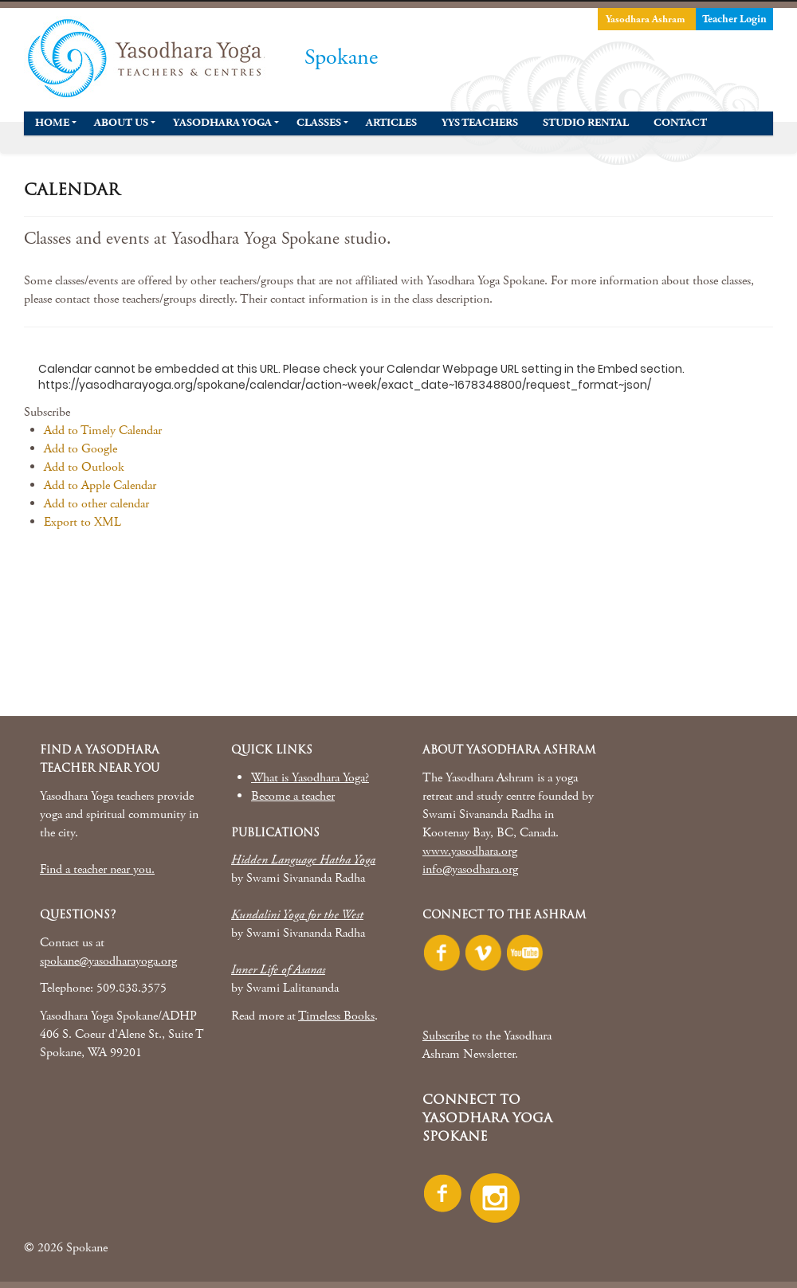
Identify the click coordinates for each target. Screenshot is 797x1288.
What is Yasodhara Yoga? (310, 777)
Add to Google (80, 448)
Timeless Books (336, 1016)
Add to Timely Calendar (103, 430)
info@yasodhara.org (470, 869)
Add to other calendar (96, 503)
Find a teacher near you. (97, 869)
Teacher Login (734, 19)
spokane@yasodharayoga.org (108, 961)
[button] (47, 412)
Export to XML (82, 522)
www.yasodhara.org (469, 851)
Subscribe (445, 1036)
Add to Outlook (84, 467)
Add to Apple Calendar (100, 485)
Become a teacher (293, 796)
